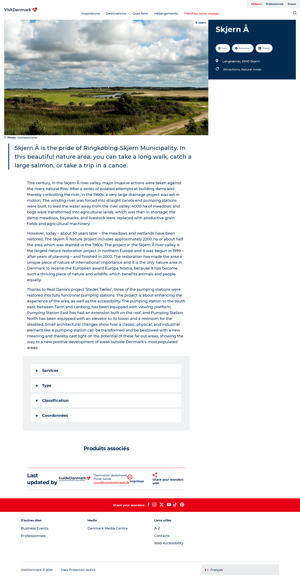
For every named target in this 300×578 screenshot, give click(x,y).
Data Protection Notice (78, 570)
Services (47, 370)
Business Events (34, 528)
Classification (52, 400)
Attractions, (232, 69)
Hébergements (166, 13)
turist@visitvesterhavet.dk (111, 482)
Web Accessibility (169, 543)
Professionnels (275, 3)
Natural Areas (251, 69)
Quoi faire (140, 13)
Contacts (162, 536)
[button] (137, 479)
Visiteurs (256, 3)
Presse (292, 3)
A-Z (157, 528)
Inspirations (90, 13)
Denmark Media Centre (108, 528)
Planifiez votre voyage (201, 13)
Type (43, 385)
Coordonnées (52, 415)
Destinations (116, 13)
